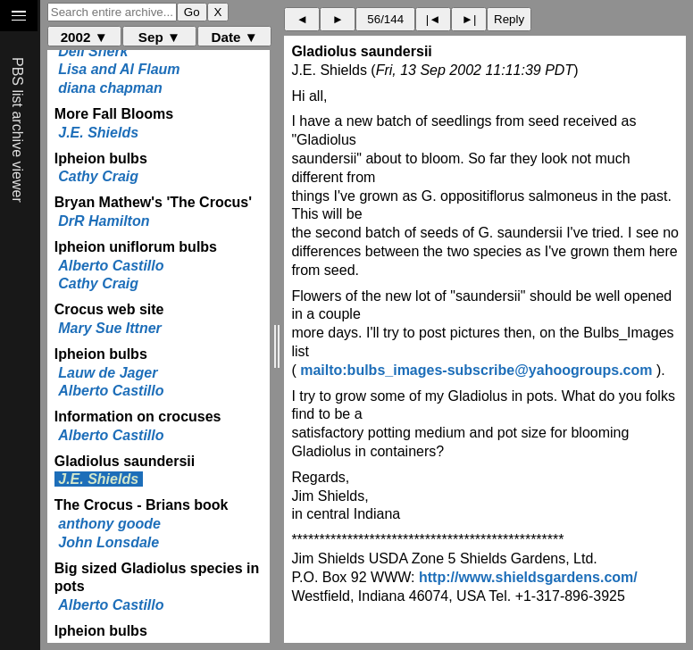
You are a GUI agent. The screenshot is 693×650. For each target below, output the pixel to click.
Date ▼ (235, 37)
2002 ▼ (84, 37)
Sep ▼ (159, 37)
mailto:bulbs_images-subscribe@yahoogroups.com (476, 370)
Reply (509, 19)
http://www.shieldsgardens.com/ (528, 577)
